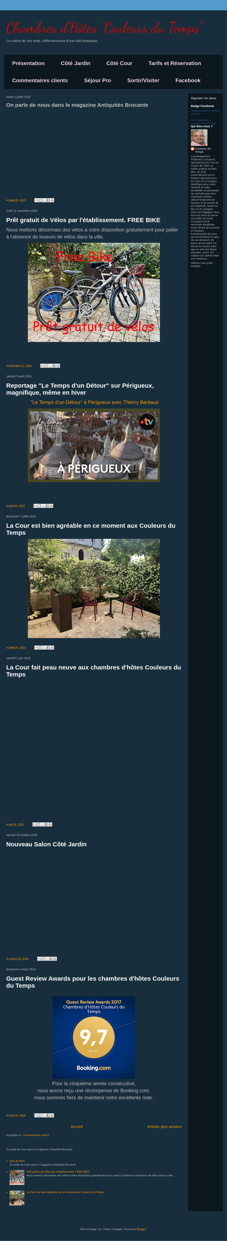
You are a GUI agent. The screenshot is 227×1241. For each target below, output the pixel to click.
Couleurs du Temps (203, 150)
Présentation (28, 63)
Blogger (141, 1229)
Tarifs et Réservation (174, 63)
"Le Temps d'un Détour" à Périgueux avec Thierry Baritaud (94, 402)
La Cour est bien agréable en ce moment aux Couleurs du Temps (65, 1192)
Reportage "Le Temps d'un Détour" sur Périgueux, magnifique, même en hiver (80, 389)
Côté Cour (119, 63)
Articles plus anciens (164, 1127)
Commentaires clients (40, 80)
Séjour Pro (97, 80)
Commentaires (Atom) (36, 1135)
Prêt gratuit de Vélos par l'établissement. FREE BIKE (83, 220)
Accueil (77, 1127)
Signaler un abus (203, 98)
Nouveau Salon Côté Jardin (46, 844)
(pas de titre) (17, 1160)
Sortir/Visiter (143, 80)
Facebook (187, 80)
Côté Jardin (75, 63)
